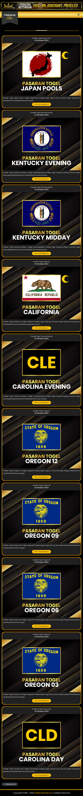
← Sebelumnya (9, 784)
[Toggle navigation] (41, 15)
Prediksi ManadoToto (43, 793)
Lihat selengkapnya (41, 104)
